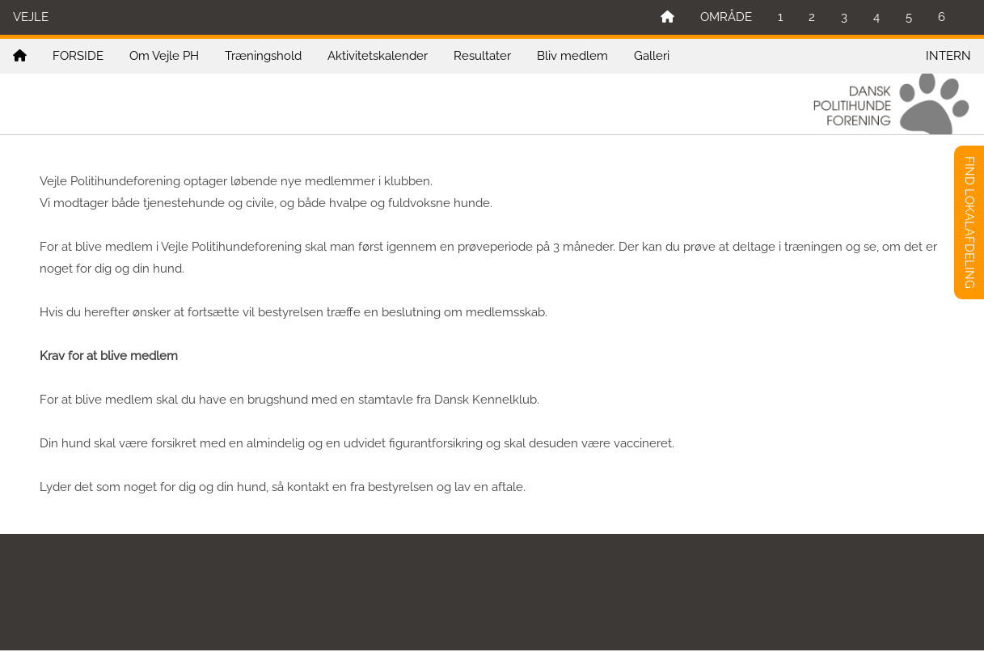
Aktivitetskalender (377, 56)
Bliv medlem (572, 56)
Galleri (651, 56)
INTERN (948, 56)
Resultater (482, 56)
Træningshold (263, 56)
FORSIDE (78, 56)
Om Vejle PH (164, 56)
